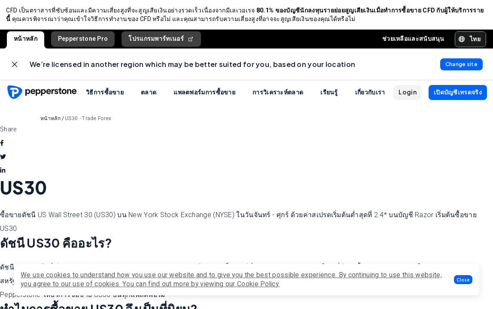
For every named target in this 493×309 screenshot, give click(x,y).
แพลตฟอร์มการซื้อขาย (204, 94)
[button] (463, 279)
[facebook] (2, 145)
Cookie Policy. (258, 284)
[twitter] (3, 159)
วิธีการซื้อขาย (105, 94)
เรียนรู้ (329, 94)
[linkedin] (2, 173)
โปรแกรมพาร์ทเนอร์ (161, 40)
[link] (14, 66)
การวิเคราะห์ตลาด (278, 94)
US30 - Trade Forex (88, 121)
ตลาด (148, 94)
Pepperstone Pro (83, 39)
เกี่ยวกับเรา (370, 94)
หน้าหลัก (25, 39)
